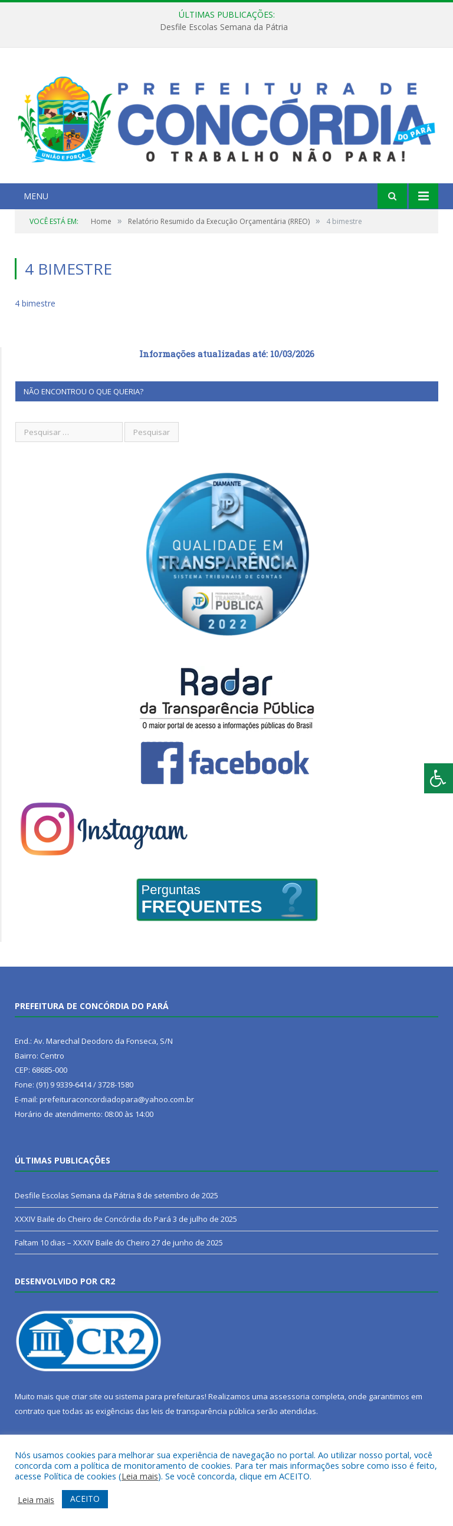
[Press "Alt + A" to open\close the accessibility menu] (438, 778)
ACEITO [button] (85, 1498)
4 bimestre (35, 303)
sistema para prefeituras (160, 1396)
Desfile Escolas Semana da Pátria (224, 27)
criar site (86, 1396)
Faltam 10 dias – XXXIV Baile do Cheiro (82, 1242)
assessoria (290, 1396)
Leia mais (140, 1476)
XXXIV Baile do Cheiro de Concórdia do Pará (93, 1219)
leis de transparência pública (203, 1411)
